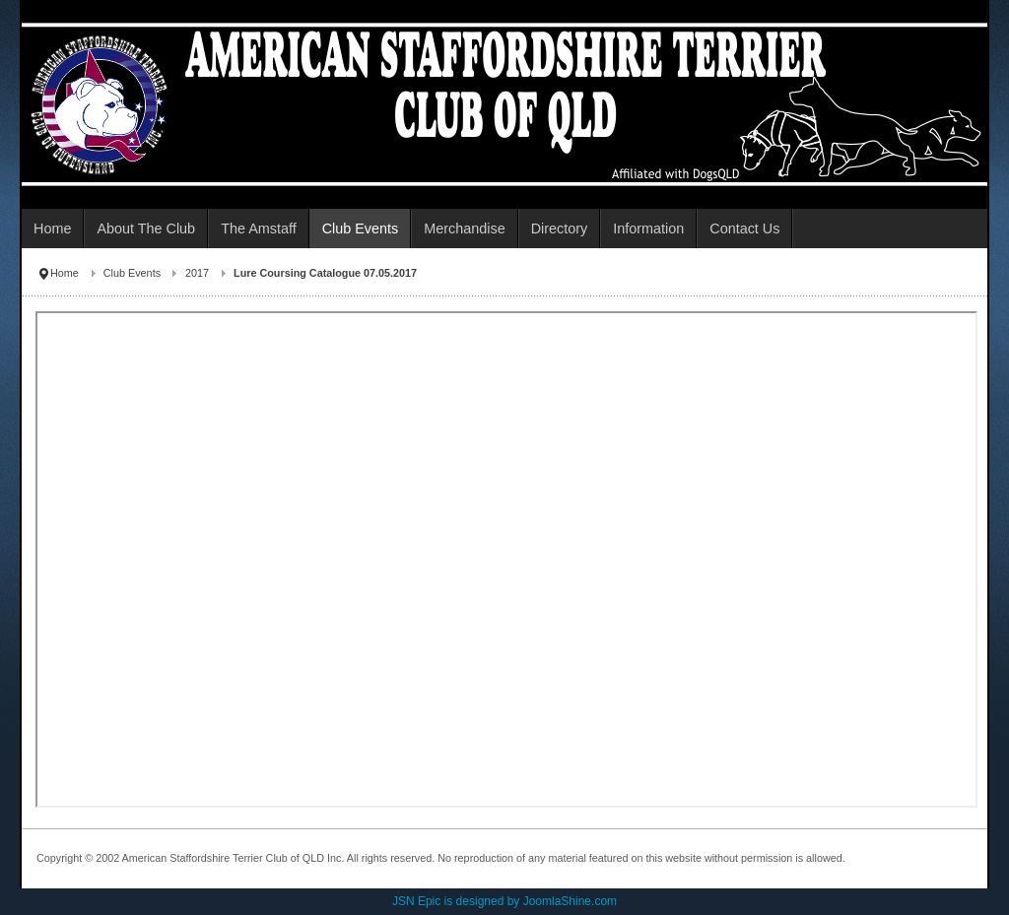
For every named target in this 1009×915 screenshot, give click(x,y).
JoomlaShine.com (570, 901)
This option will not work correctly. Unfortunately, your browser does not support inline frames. (505, 559)
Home (64, 273)
